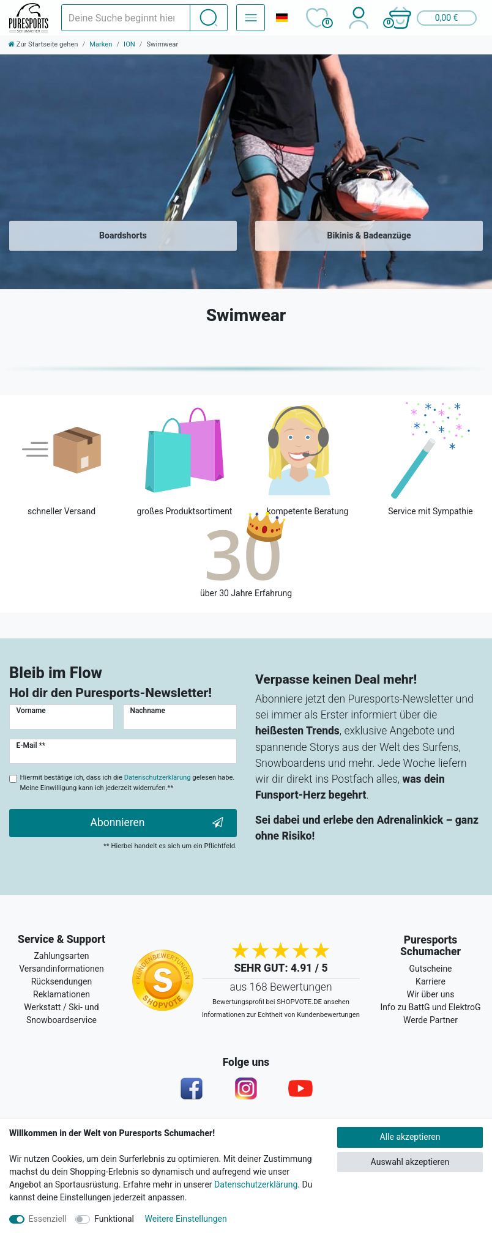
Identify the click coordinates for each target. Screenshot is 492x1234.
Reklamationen (61, 994)
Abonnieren (157, 823)
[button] (432, 18)
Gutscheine (430, 969)
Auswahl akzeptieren (410, 1162)
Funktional (114, 1219)
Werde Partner (430, 1020)
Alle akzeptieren (410, 1137)
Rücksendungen (61, 981)
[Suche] (209, 17)
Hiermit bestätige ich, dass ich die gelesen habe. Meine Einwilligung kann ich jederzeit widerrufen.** (127, 783)
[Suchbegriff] (125, 17)
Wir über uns (431, 994)
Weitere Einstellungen (186, 1219)
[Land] (281, 18)
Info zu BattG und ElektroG (431, 1007)
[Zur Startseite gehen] (43, 44)
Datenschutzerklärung (255, 1184)
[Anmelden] (358, 18)
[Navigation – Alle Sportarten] (250, 17)
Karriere (430, 981)
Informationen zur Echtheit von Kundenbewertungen (281, 1015)
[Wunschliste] (316, 18)
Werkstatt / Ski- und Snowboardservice (61, 1013)
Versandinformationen (61, 969)
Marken (100, 44)
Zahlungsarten (61, 956)
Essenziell (48, 1219)
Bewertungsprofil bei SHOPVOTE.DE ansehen (280, 1002)
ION (129, 44)
